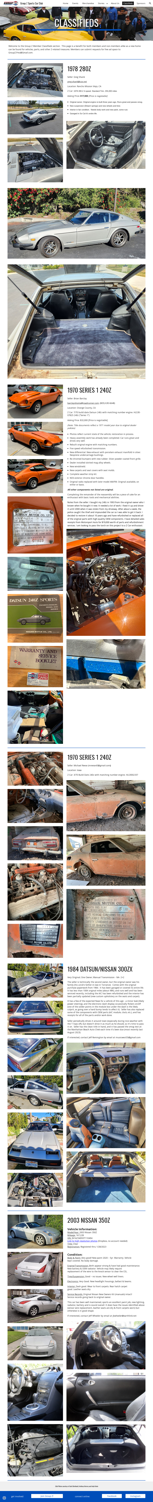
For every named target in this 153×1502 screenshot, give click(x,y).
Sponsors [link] (141, 3)
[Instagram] (135, 1496)
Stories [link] (101, 3)
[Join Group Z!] (47, 1496)
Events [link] (75, 3)
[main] (76, 24)
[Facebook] (112, 1496)
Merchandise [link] (88, 3)
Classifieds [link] (128, 3)
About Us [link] (115, 3)
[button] (150, 3)
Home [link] (65, 3)
